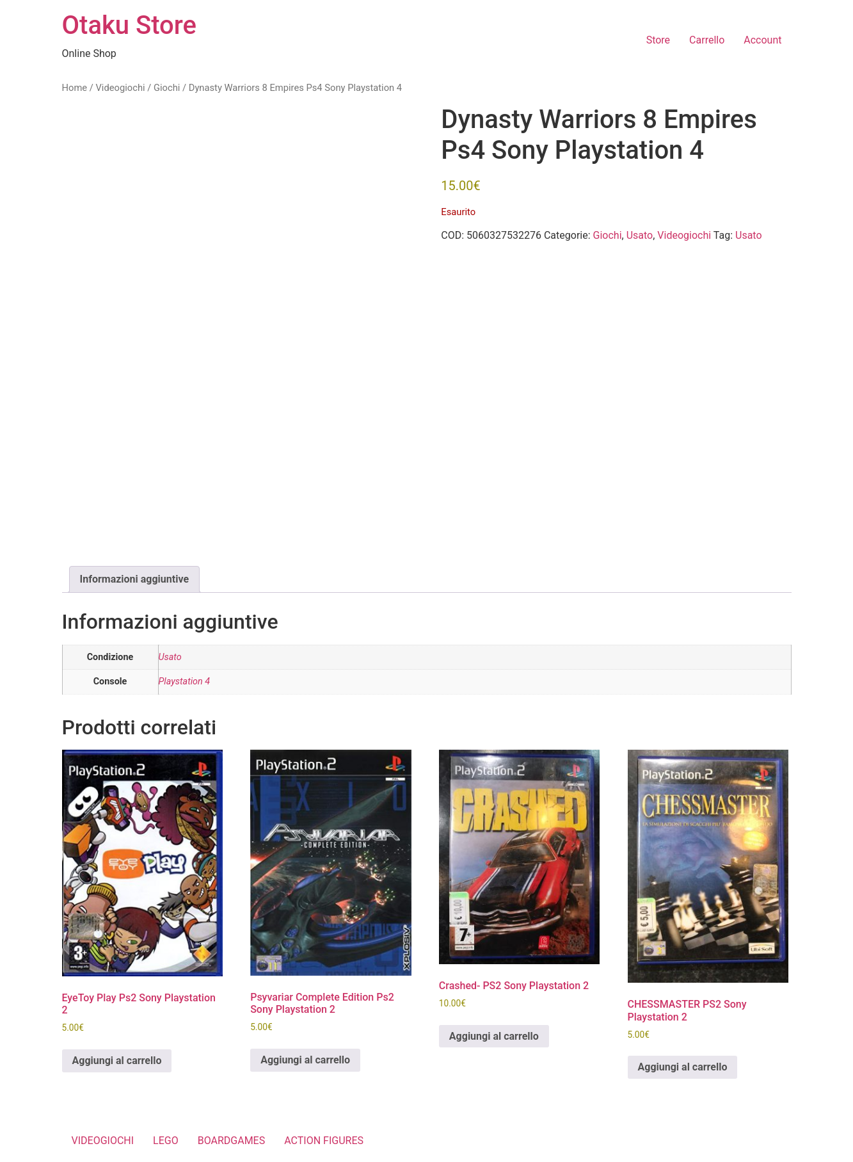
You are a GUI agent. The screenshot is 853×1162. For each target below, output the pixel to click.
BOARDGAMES (232, 1140)
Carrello (706, 40)
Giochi (167, 87)
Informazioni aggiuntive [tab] (134, 579)
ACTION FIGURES (323, 1140)
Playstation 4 (185, 681)
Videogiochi (120, 87)
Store (658, 40)
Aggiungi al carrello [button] (117, 1060)
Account (762, 40)
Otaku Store (129, 25)
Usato (639, 235)
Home (75, 87)
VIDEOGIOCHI (103, 1140)
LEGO (166, 1140)
